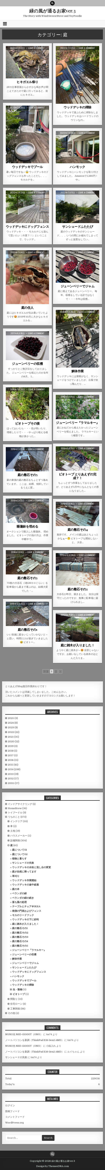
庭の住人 (27, 307)
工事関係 (15, 1008)
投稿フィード (12, 1111)
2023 (13, 727)
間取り (14, 999)
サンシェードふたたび (77, 226)
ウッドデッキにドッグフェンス (27, 226)
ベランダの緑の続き (23, 897)
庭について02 (19, 854)
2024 (13, 722)
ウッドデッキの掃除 (77, 107)
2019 (13, 746)
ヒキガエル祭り (27, 82)
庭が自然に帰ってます (24, 871)
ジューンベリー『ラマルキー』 (77, 422)
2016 (13, 760)
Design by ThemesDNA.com (52, 1166)
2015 (13, 764)
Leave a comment (36, 48)
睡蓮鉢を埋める (27, 526)
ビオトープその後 (27, 423)
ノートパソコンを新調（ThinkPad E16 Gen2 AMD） (34, 1040)
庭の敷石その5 (27, 475)
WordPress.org (14, 1122)
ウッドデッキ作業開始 (24, 880)
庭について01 (19, 849)
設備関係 (15, 840)
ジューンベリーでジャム (78, 286)
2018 (12, 750)
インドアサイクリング (20, 804)
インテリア (16, 821)
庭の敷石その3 (27, 578)
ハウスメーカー (18, 835)
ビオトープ (19, 994)
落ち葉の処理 (19, 902)
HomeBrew (15, 808)
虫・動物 (17, 989)
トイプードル (15, 812)
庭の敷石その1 (27, 629)
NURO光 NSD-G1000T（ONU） (24, 1034)
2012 (13, 778)
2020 (13, 741)
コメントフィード (15, 1116)
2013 (13, 774)
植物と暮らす (19, 858)
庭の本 (15, 889)
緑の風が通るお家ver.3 (52, 11)
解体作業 (77, 371)
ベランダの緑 (19, 893)
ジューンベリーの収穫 (27, 363)
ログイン (10, 1105)
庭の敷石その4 (78, 529)
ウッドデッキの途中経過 (25, 884)
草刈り (15, 876)
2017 (13, 755)
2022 (13, 732)
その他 (11, 1013)
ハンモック (77, 167)
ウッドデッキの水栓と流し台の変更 (31, 867)
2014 (14, 769)
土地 (12, 830)
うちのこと (14, 816)
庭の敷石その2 (78, 589)
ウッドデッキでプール (27, 167)
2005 (13, 783)
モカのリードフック (23, 915)
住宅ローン (16, 1003)
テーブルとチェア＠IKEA (26, 906)
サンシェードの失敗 (23, 862)
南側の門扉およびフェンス (26, 910)
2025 (13, 718)
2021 (13, 736)
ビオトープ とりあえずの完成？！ (77, 476)
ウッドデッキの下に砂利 (25, 919)
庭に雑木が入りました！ (78, 645)
